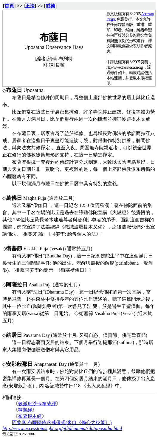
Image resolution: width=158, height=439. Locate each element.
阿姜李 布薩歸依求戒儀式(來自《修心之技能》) (62, 422)
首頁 (9, 5)
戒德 (50, 5)
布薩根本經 (30, 416)
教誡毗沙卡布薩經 (37, 403)
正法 (30, 5)
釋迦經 (25, 409)
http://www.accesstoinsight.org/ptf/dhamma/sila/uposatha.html (62, 428)
